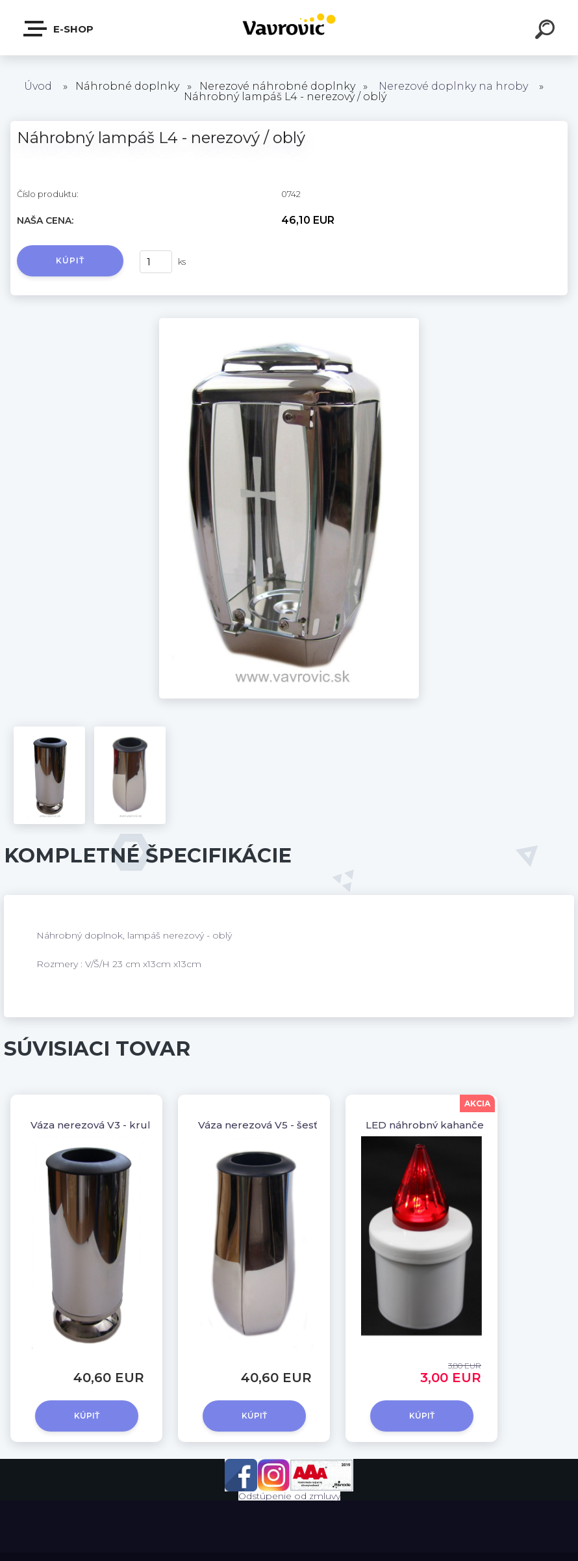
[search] (547, 31)
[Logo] (289, 28)
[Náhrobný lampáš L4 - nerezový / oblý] (289, 322)
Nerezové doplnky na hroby (453, 86)
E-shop (59, 28)
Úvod (38, 86)
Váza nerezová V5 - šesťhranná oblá (288, 1124)
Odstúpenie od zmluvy (289, 1496)
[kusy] (156, 261)
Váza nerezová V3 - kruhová (101, 1124)
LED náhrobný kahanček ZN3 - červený (465, 1124)
